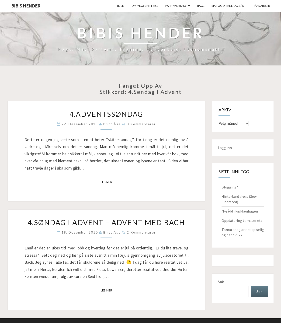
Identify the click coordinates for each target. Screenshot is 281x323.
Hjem (121, 6)
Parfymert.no (175, 6)
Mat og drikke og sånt (229, 6)
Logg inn (225, 147)
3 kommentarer (141, 124)
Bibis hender (25, 6)
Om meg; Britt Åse (145, 6)
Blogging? (230, 187)
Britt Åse (112, 124)
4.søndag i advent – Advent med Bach (106, 222)
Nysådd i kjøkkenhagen (240, 211)
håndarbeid (261, 6)
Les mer (108, 181)
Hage (201, 6)
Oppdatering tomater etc (242, 220)
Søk (221, 282)
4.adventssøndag (106, 114)
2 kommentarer (141, 232)
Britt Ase (112, 232)
